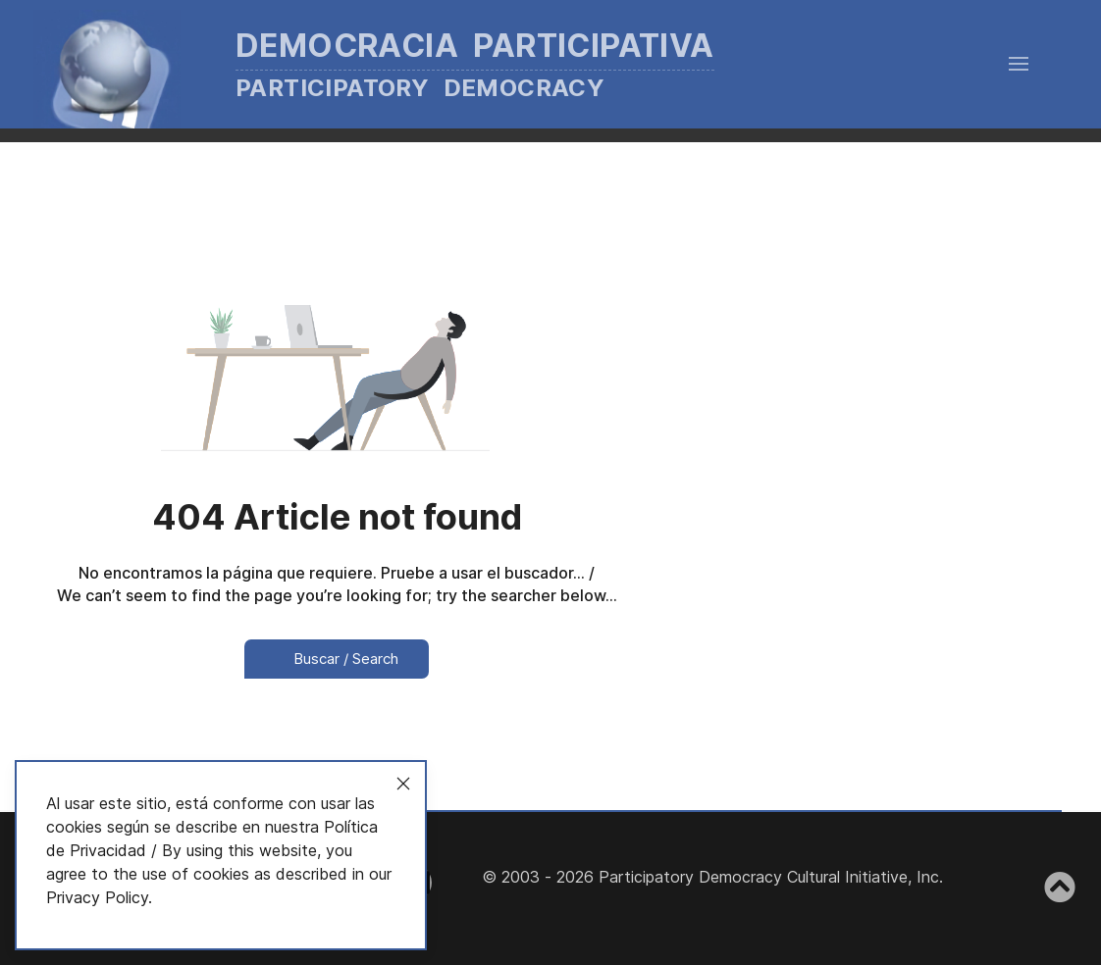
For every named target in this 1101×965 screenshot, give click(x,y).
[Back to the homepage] (403, 64)
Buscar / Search (336, 658)
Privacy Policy (97, 897)
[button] (1018, 64)
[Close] (403, 783)
